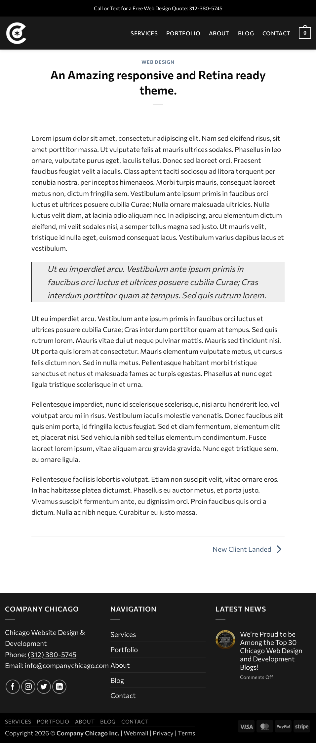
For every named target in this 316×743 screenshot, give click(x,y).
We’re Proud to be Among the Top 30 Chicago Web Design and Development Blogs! (271, 650)
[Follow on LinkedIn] (59, 687)
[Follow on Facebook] (13, 687)
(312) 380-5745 (52, 654)
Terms (186, 733)
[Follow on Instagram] (28, 687)
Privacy (163, 733)
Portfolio (183, 33)
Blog (246, 33)
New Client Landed (249, 549)
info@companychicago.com (67, 665)
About (219, 33)
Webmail (136, 733)
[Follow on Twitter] (44, 687)
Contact (276, 33)
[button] (305, 33)
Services (144, 33)
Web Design (157, 62)
